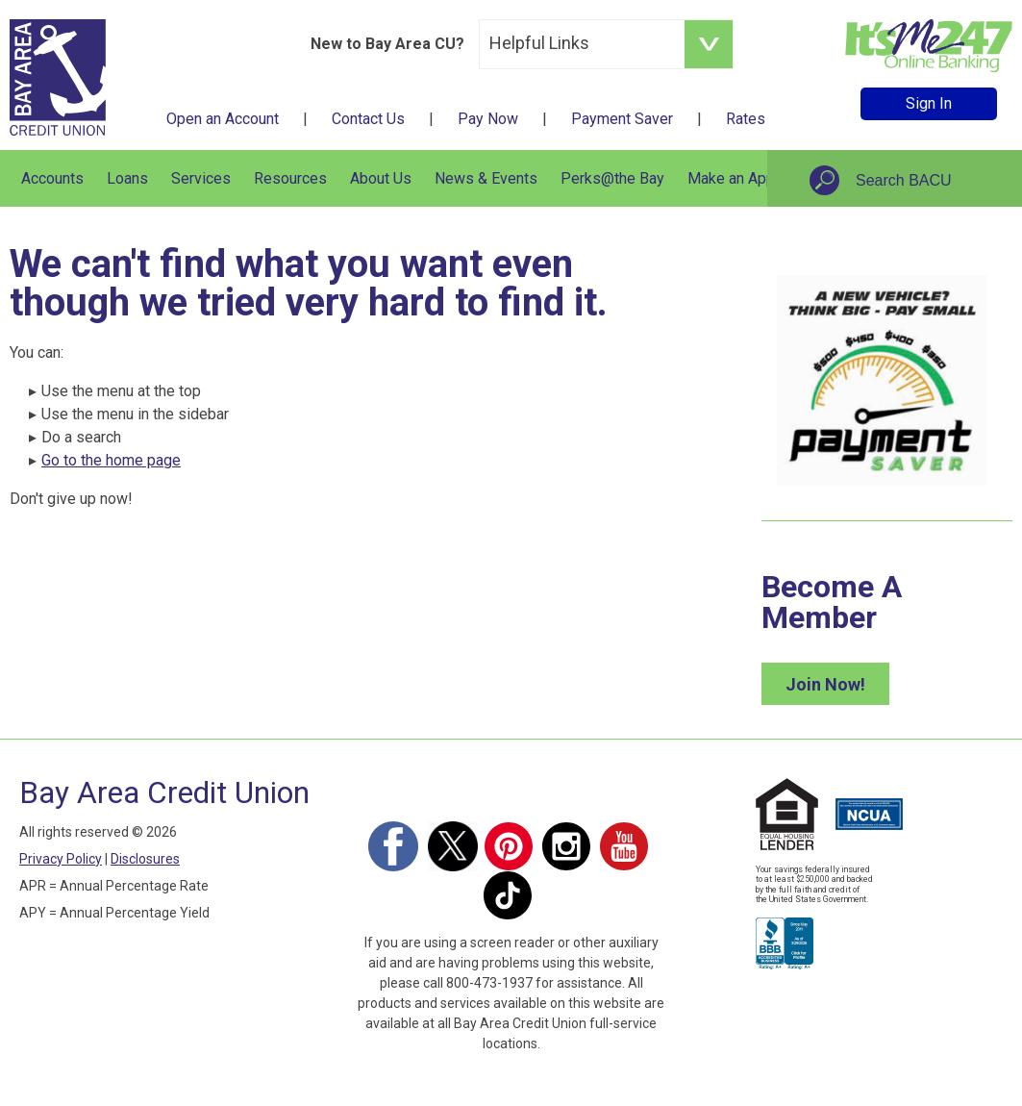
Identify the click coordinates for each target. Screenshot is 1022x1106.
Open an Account (222, 119)
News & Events (486, 178)
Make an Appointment (760, 178)
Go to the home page (111, 460)
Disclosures (145, 859)
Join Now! (825, 684)
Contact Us (368, 119)
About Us (380, 178)
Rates (745, 119)
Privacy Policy (60, 859)
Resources (290, 178)
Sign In (929, 103)
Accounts (52, 178)
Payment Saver (622, 119)
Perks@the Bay (612, 178)
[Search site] (926, 180)
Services (201, 178)
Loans (127, 178)
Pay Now (488, 119)
